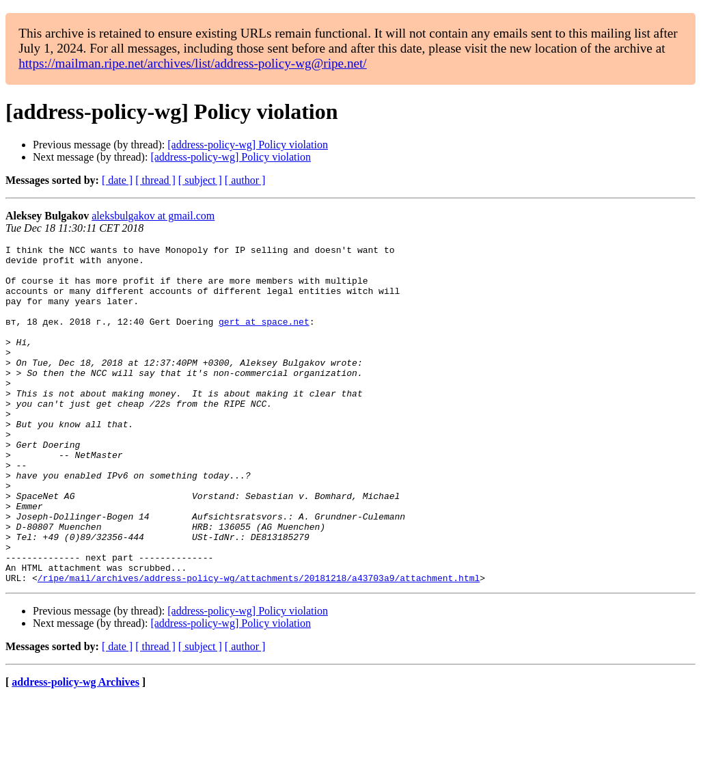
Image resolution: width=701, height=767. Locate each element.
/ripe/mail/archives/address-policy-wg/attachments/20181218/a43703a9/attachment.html (259, 645)
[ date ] (117, 180)
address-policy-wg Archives (75, 749)
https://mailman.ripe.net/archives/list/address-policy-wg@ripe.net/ (192, 63)
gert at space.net (264, 338)
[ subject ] (200, 180)
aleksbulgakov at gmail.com (153, 215)
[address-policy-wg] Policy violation (247, 144)
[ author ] (245, 180)
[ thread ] (155, 180)
